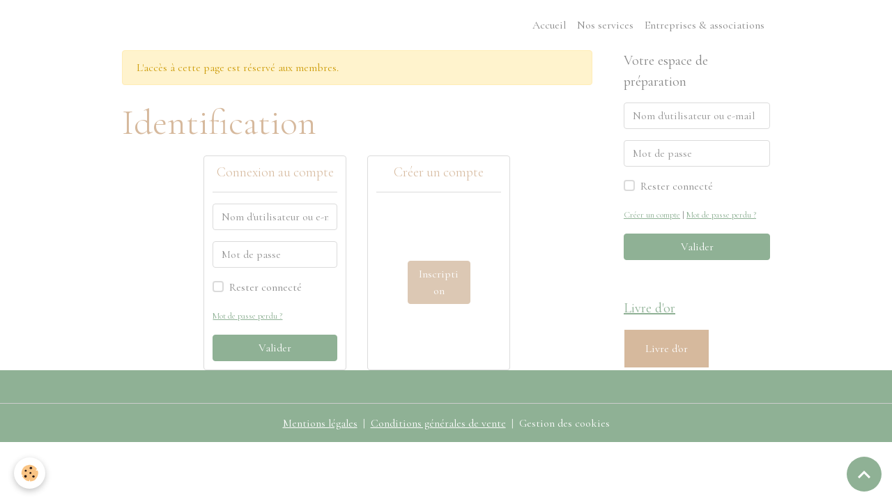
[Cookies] (29, 473)
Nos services (605, 25)
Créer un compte (652, 214)
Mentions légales (320, 423)
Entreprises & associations (704, 25)
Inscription (439, 282)
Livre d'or (666, 349)
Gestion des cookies (564, 423)
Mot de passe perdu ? (247, 315)
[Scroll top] (864, 474)
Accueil (549, 25)
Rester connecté (265, 287)
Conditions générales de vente (438, 423)
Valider (275, 348)
